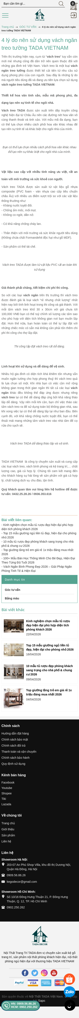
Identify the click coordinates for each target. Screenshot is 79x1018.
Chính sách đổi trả (13, 745)
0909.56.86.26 (16, 875)
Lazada (6, 804)
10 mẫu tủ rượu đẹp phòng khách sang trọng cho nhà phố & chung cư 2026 (49, 670)
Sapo (41, 1000)
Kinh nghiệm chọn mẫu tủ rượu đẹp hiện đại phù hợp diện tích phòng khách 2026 (48, 625)
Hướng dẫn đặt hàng (15, 733)
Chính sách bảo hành (15, 757)
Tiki (3, 798)
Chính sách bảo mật (14, 739)
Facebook (7, 782)
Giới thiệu (7, 829)
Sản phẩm (8, 835)
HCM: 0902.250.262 (24, 1007)
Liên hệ (6, 841)
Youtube (6, 788)
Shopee (6, 793)
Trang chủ (8, 823)
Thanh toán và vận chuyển (18, 751)
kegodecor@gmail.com (22, 881)
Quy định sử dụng (13, 763)
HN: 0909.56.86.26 (23, 1003)
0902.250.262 (16, 907)
